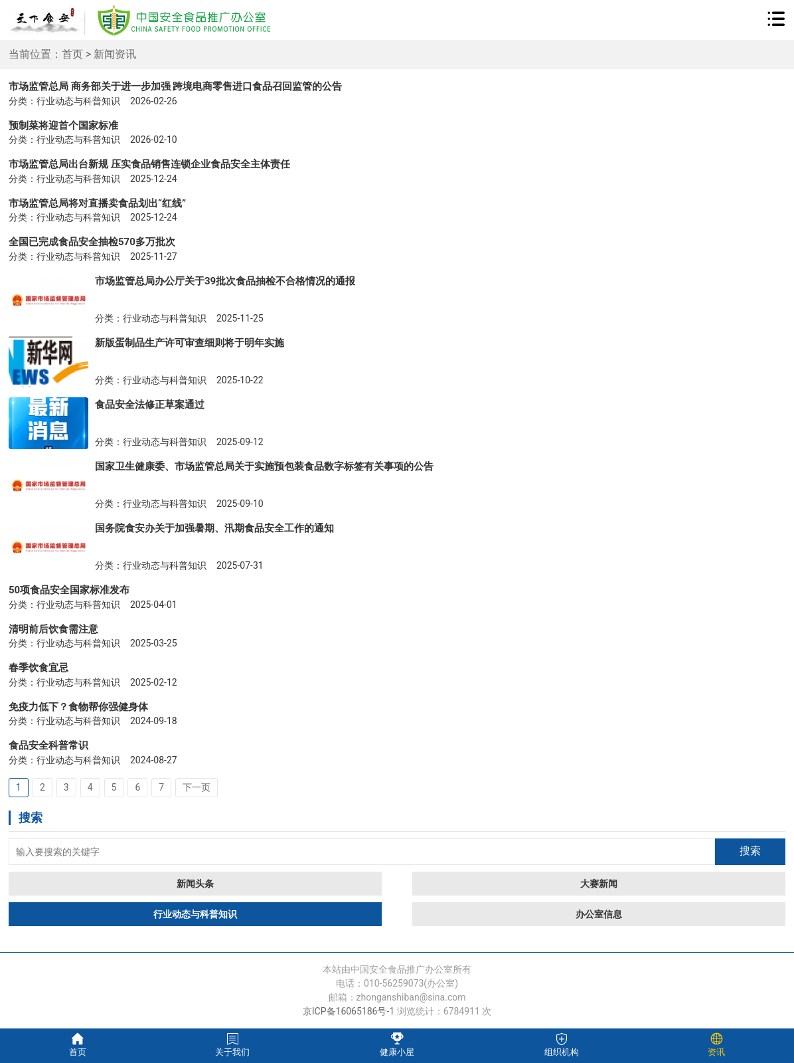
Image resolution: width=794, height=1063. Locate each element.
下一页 (196, 787)
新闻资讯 (115, 54)
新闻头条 (195, 883)
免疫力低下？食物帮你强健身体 (78, 707)
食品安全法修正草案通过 (149, 405)
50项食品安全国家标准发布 (69, 590)
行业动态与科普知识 (195, 914)
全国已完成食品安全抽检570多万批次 (92, 242)
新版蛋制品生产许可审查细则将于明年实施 (189, 343)
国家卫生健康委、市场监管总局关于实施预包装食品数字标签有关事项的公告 (264, 466)
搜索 (750, 850)
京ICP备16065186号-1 (348, 1011)
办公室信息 (599, 914)
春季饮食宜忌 (38, 668)
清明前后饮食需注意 (53, 629)
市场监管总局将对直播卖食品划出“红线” (97, 203)
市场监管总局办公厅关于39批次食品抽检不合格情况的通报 (225, 281)
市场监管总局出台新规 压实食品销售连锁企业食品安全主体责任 (149, 164)
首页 (72, 54)
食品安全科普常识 (48, 745)
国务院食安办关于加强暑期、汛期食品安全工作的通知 (214, 528)
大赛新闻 (598, 883)
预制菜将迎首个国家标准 (63, 126)
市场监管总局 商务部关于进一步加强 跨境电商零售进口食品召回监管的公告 (175, 86)
